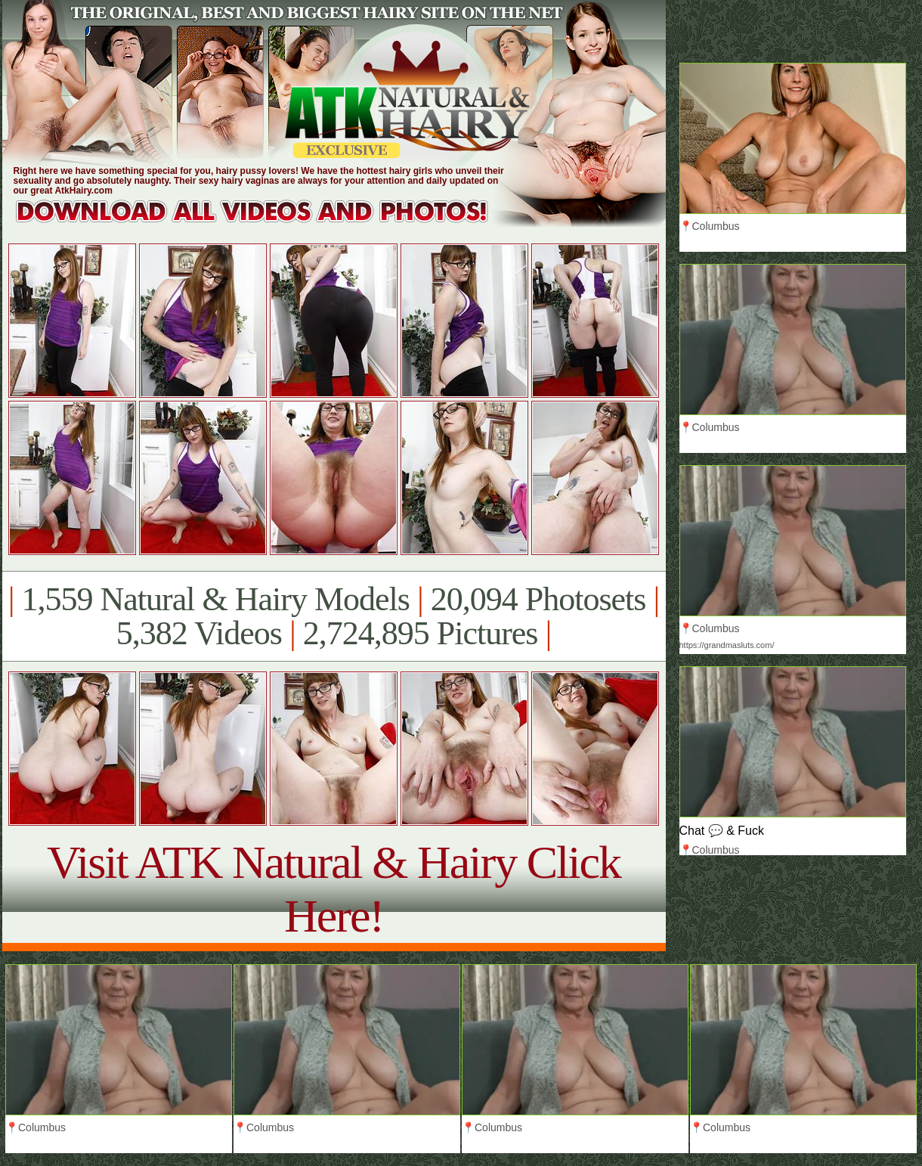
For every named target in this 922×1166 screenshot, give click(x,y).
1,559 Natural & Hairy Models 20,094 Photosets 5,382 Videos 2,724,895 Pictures (333, 616)
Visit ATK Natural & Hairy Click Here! (333, 888)
